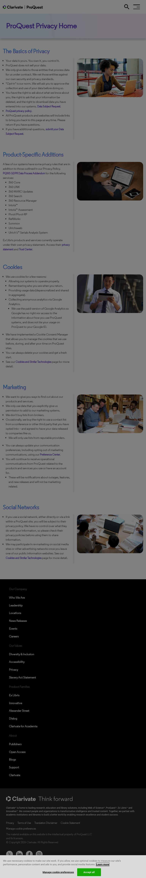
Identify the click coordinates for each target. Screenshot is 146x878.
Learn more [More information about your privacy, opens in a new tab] (102, 867)
